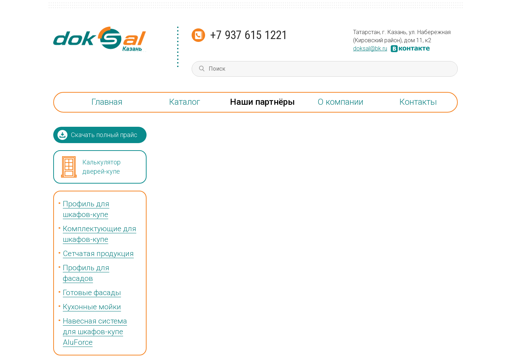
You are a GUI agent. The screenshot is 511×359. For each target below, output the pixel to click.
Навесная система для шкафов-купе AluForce (95, 332)
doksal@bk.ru (370, 48)
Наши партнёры (262, 102)
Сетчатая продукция (98, 253)
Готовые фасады (92, 292)
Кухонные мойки (92, 307)
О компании (340, 102)
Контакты (418, 102)
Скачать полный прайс (104, 134)
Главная (107, 102)
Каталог (184, 102)
